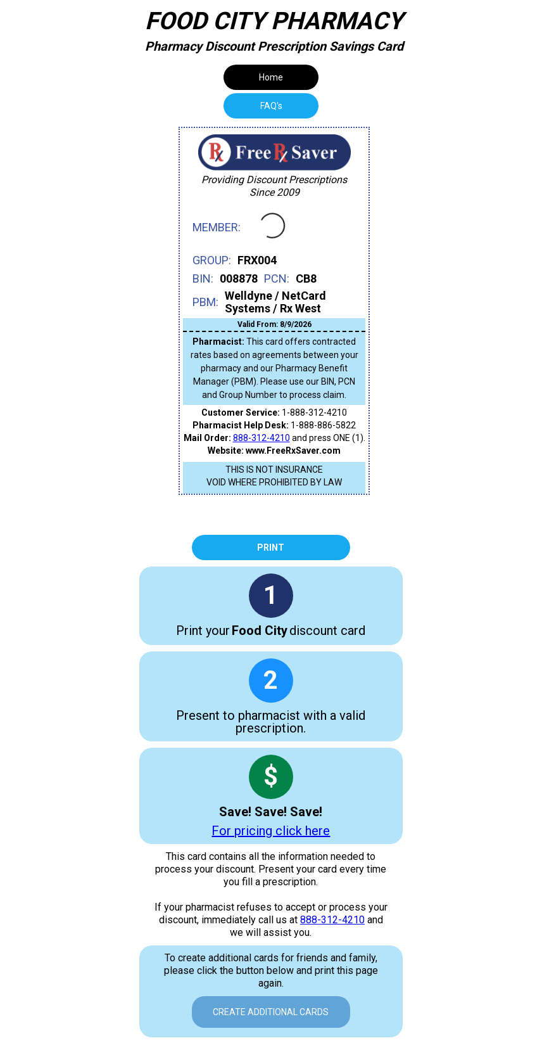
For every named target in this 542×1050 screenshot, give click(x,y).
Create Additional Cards (271, 1012)
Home (271, 77)
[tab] (271, 105)
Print (270, 547)
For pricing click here (270, 830)
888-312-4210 (261, 438)
